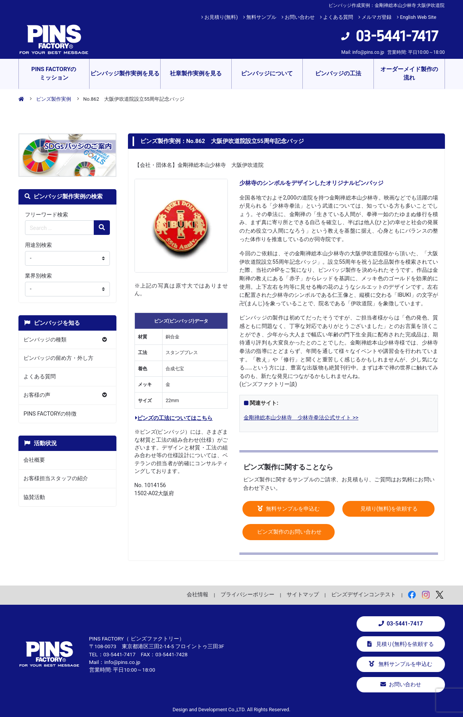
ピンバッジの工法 (338, 73)
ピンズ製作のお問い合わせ (289, 532)
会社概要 (34, 460)
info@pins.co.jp (368, 52)
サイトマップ (303, 594)
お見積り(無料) (221, 17)
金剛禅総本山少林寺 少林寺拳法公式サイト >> (301, 417)
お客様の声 (36, 395)
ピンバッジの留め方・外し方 (58, 358)
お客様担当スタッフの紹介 (55, 478)
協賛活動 (34, 497)
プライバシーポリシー (247, 594)
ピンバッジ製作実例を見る (124, 73)
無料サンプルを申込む (288, 509)
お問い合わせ (300, 17)
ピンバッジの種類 (44, 339)
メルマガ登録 (377, 17)
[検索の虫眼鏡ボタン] (102, 227)
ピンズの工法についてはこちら (173, 418)
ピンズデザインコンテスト (363, 594)
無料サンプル (261, 17)
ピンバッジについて (267, 73)
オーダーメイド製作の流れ (409, 74)
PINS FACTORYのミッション (53, 74)
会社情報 (197, 594)
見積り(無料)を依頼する (388, 509)
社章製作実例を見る (196, 73)
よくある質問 (338, 17)
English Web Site (418, 17)
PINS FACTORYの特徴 (49, 414)
